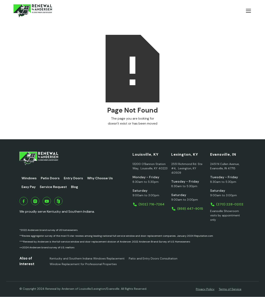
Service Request (53, 187)
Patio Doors (50, 178)
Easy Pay (29, 187)
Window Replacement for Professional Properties (83, 264)
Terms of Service (230, 289)
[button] (247, 11)
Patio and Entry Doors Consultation (153, 258)
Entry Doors (73, 178)
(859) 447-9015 (190, 208)
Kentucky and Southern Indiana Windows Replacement (87, 258)
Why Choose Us (100, 178)
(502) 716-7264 (151, 204)
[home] (32, 10)
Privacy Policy (205, 289)
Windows (29, 178)
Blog (74, 187)
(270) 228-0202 (229, 204)
